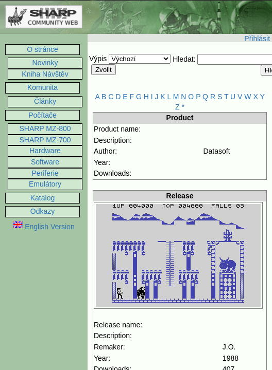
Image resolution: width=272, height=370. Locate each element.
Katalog (42, 198)
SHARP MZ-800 (45, 128)
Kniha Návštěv (45, 74)
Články (45, 101)
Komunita (42, 87)
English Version (43, 227)
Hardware (45, 150)
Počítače (42, 115)
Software (45, 162)
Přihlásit (257, 38)
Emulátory (45, 184)
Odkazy (42, 211)
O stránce (42, 49)
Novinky (45, 63)
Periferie (44, 173)
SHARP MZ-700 (45, 140)
